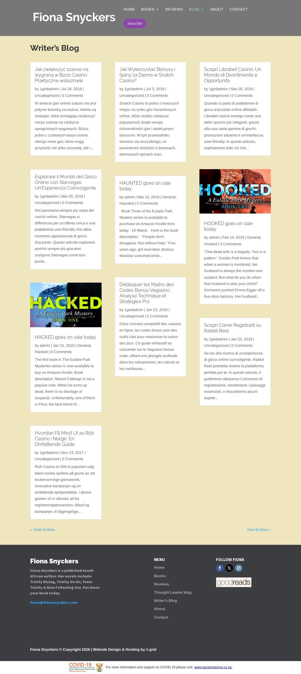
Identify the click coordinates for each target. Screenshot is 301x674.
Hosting (133, 649)
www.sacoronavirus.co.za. (213, 667)
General (84, 345)
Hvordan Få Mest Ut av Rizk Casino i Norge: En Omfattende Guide (64, 438)
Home (129, 9)
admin (45, 345)
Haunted (126, 203)
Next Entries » (259, 530)
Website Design (107, 649)
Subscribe (134, 23)
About (216, 9)
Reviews (174, 9)
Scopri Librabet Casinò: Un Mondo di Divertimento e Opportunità (232, 74)
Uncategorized (47, 95)
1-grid (151, 649)
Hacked (41, 352)
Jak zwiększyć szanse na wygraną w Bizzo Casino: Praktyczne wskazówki (61, 74)
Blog (194, 9)
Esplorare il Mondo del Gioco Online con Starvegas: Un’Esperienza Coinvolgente (66, 182)
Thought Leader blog (173, 592)
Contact (239, 9)
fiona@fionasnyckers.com (54, 602)
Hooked (210, 244)
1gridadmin (49, 89)
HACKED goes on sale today (65, 337)
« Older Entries (42, 530)
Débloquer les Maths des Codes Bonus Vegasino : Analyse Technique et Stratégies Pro (146, 293)
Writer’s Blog (165, 601)
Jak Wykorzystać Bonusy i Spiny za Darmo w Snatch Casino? (147, 74)
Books (147, 9)
